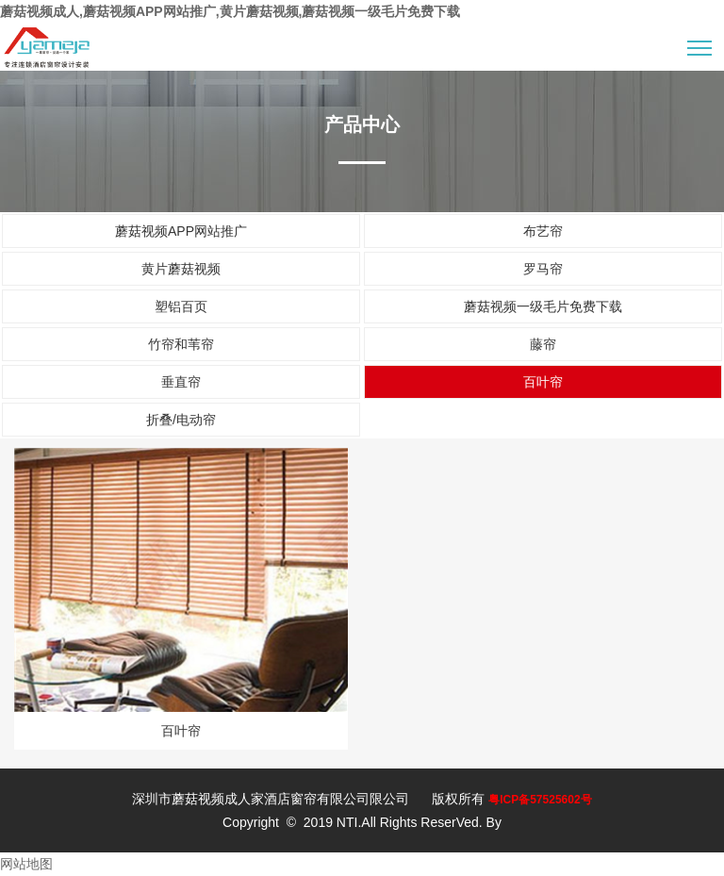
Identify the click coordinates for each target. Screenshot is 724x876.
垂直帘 (181, 381)
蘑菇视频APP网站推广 (181, 231)
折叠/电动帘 (181, 419)
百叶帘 (543, 381)
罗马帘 (543, 268)
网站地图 (26, 863)
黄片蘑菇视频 (181, 268)
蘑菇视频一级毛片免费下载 (543, 306)
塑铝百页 (181, 306)
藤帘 (543, 344)
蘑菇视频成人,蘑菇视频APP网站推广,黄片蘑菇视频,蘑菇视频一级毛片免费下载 (230, 11)
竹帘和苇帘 (181, 344)
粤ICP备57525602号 (539, 799)
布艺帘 (543, 231)
